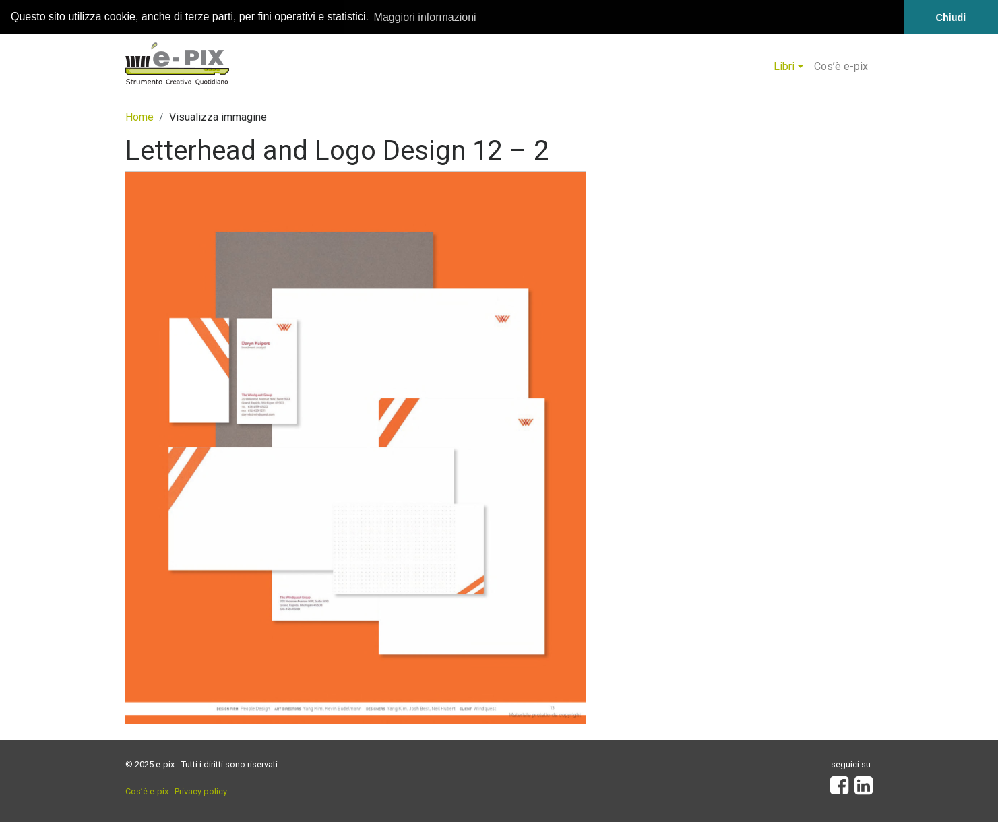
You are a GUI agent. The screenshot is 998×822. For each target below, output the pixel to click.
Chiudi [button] (951, 17)
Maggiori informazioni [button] (425, 17)
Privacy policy (201, 791)
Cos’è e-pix (841, 65)
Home (139, 116)
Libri (784, 65)
